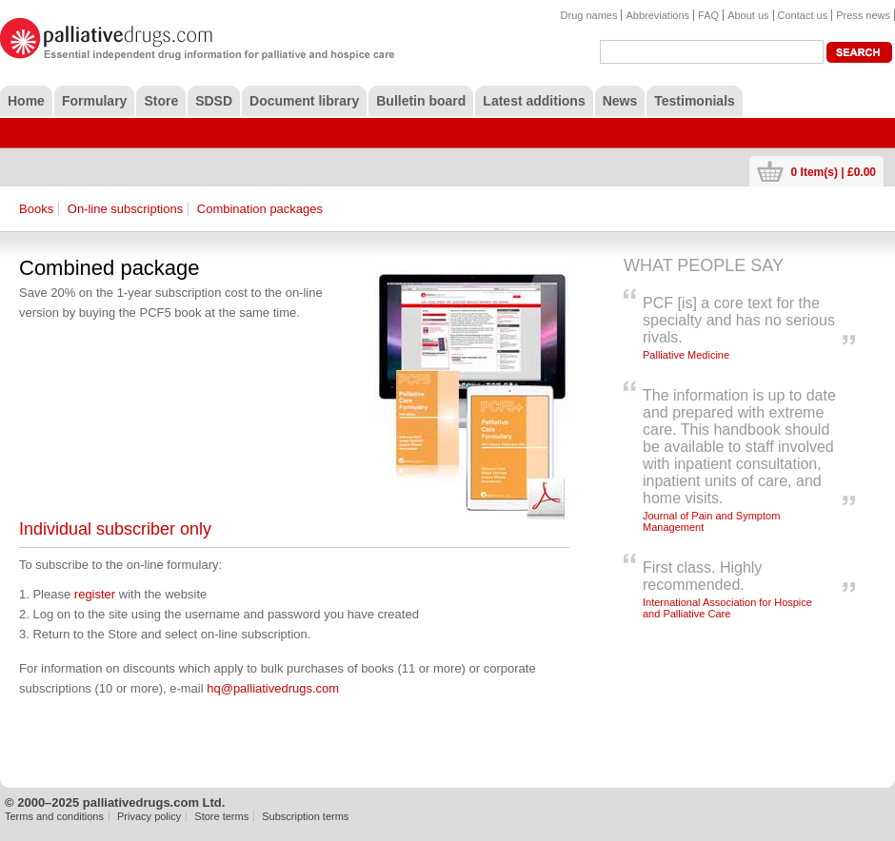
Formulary (94, 100)
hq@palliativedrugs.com (273, 688)
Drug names (589, 15)
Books (36, 209)
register (94, 594)
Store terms (221, 816)
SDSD (213, 100)
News (620, 100)
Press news (863, 15)
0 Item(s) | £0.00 (833, 172)
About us (747, 15)
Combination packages (260, 209)
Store (161, 100)
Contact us (803, 15)
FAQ (708, 15)
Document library (304, 100)
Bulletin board (421, 100)
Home (26, 100)
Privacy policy (149, 816)
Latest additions (534, 100)
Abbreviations (657, 15)
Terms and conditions (54, 816)
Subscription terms (305, 816)
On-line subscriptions (125, 209)
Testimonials (694, 100)
